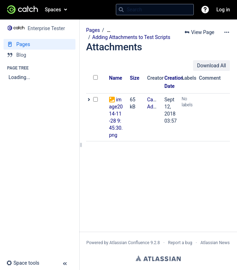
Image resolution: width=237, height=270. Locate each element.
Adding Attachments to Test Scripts (131, 37)
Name (115, 78)
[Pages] (39, 44)
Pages (93, 30)
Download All (211, 65)
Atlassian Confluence (129, 242)
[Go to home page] (22, 9)
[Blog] (39, 55)
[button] (205, 9)
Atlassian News (215, 242)
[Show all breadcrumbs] (109, 30)
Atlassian (158, 258)
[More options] (226, 32)
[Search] (121, 9)
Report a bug (180, 242)
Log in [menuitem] (223, 9)
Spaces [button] (53, 9)
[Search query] (155, 9)
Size (135, 78)
